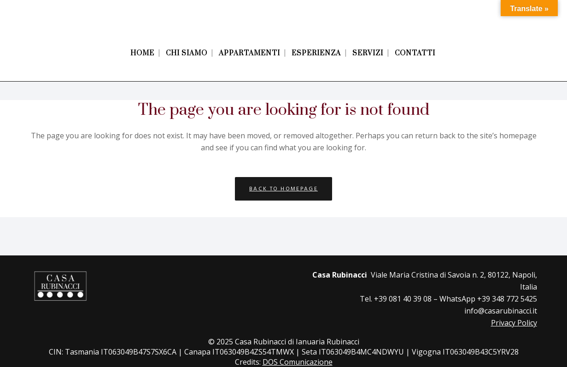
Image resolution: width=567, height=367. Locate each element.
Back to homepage (283, 188)
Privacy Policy (514, 323)
